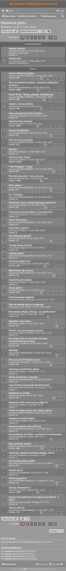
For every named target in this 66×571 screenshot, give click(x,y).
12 (55, 78)
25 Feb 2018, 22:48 (44, 76)
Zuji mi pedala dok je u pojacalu (26, 304)
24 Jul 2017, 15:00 (35, 395)
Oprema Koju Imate (19, 157)
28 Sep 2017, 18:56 (38, 343)
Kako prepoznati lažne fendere (25, 113)
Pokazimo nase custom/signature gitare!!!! (32, 202)
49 (51, 513)
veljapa (23, 248)
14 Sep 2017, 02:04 (43, 379)
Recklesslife (25, 502)
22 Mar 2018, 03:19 (44, 142)
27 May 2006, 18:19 (36, 61)
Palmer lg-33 (16, 470)
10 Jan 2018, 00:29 (36, 248)
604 (62, 126)
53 (63, 109)
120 (48, 493)
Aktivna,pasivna (17, 478)
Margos (23, 152)
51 (55, 109)
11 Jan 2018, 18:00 (36, 230)
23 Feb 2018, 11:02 (41, 87)
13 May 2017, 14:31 (45, 481)
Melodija (13, 350)
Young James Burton (20, 245)
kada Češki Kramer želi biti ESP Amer (29, 385)
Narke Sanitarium (27, 481)
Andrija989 (24, 473)
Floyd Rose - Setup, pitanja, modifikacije (31, 94)
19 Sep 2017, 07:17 (36, 371)
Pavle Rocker (25, 307)
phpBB (24, 569)
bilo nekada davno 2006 (22, 461)
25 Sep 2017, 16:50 (41, 362)
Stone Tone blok (18, 220)
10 (63, 100)
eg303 (22, 323)
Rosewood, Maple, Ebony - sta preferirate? (32, 311)
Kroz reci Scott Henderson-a (24, 359)
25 (63, 293)
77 (59, 181)
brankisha (24, 133)
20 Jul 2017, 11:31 (44, 413)
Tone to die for (17, 507)
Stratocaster (25, 264)
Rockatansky (25, 87)
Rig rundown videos (20, 443)
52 (59, 109)
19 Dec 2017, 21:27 (44, 273)
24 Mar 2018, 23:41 (38, 133)
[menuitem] (9, 11)
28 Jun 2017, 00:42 (36, 446)
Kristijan (23, 282)
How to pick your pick (21, 140)
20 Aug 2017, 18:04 (44, 97)
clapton (23, 446)
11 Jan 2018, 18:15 (44, 222)
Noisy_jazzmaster (27, 300)
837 (62, 162)
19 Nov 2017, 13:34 (45, 300)
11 (51, 78)
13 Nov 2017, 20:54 (41, 307)
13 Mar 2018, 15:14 (36, 160)
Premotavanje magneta (21, 297)
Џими (22, 395)
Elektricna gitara (13, 23)
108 (48, 90)
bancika (23, 205)
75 (51, 181)
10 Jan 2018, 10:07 (35, 238)
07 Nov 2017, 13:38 (35, 323)
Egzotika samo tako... (20, 321)
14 (63, 78)
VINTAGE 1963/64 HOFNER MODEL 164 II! (32, 453)
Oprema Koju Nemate (20, 121)
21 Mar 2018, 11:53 (36, 152)
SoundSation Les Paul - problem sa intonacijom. (35, 434)
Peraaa (23, 230)
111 (62, 90)
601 (48, 126)
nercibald (24, 421)
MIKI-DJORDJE (26, 76)
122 (57, 493)
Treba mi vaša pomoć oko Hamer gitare (30, 410)
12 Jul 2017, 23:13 (38, 421)
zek (21, 106)
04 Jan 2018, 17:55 (43, 256)
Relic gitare (15, 185)
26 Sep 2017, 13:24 (42, 353)
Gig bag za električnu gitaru (24, 369)
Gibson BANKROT (19, 130)
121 (53, 493)
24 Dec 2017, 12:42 (40, 264)
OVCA (22, 238)
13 (59, 78)
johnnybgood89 (26, 256)
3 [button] (35, 37)
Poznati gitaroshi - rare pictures (26, 176)
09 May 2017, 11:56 (36, 490)
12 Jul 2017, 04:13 (44, 429)
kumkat (23, 51)
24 (59, 293)
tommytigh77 (25, 362)
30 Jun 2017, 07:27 (36, 437)
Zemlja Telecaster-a (19, 487)
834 (48, 162)
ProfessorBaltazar (27, 510)
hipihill (22, 405)
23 (55, 293)
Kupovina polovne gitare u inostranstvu (30, 212)
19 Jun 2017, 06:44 (44, 463)
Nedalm (33, 27)
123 (62, 493)
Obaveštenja (22, 53)
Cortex (22, 290)
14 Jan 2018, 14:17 (38, 214)
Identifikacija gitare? (20, 236)
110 (57, 90)
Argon (22, 314)
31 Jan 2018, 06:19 (44, 188)
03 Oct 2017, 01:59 (44, 333)
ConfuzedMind (26, 353)
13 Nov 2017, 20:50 (35, 314)
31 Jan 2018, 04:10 (44, 197)
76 (55, 181)
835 (53, 162)
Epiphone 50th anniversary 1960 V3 (28, 402)
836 (57, 162)
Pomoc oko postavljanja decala (26, 330)
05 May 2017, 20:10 (40, 502)
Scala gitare (15, 287)
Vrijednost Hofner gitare (22, 418)
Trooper (25, 27)
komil (22, 124)
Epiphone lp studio (19, 393)
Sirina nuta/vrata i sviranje (23, 377)
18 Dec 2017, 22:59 (37, 282)
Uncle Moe (24, 178)
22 (51, 293)
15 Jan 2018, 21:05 (37, 205)
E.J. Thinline (16, 194)
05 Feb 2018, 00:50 (44, 169)
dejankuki (17, 27)
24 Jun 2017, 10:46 (37, 455)
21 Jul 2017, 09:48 (35, 405)
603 (57, 126)
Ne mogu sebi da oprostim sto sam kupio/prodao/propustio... (28, 339)
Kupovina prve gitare (20, 280)
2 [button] (31, 37)
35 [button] (50, 37)
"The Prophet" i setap (21, 166)
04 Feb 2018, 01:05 (39, 178)
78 (63, 181)
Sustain (13, 149)
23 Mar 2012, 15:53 (38, 116)
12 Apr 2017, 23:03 (45, 510)
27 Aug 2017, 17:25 (44, 387)
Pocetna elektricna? (20, 261)
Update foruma (17, 48)
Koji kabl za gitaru (19, 228)
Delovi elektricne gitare (21, 73)
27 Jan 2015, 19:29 (36, 51)
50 (51, 109)
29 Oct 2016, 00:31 (33, 106)
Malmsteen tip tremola (21, 270)
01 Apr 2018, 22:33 (34, 124)
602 (53, 126)
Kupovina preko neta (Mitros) (25, 426)
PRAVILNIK (15, 58)
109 (53, 90)
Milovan (23, 455)
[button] (22, 37)
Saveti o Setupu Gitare (21, 104)
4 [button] (39, 37)
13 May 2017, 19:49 (39, 473)
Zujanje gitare (16, 253)
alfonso (23, 160)
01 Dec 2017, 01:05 (36, 290)
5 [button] (43, 37)
